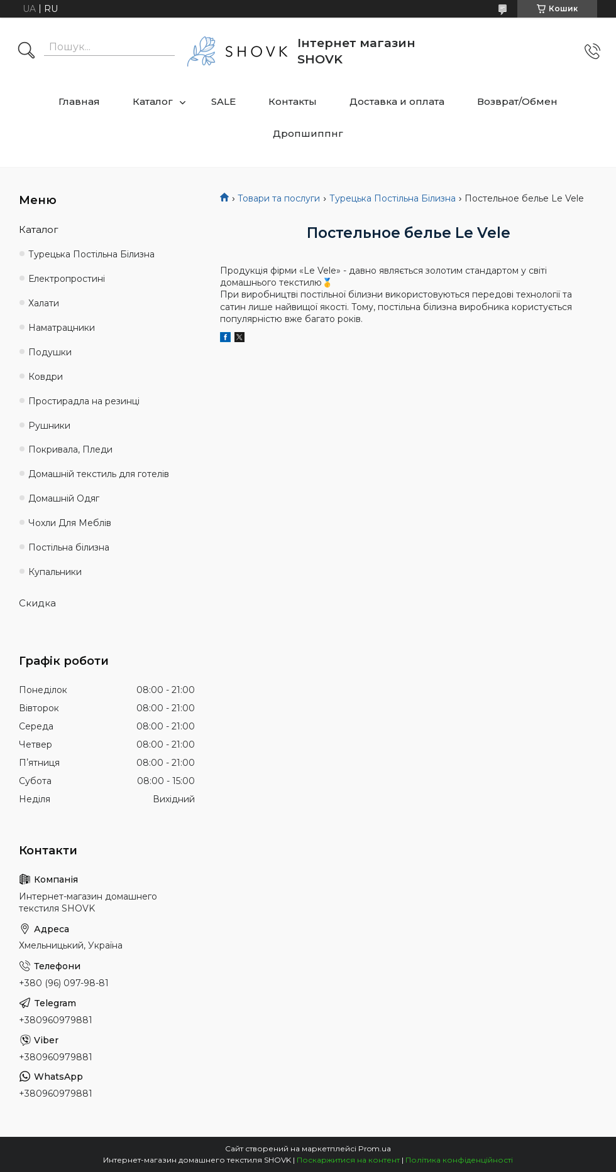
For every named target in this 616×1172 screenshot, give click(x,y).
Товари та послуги (279, 198)
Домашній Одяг (63, 498)
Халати (43, 303)
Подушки (50, 352)
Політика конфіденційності (459, 1159)
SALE (223, 101)
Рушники (49, 425)
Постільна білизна (68, 547)
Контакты (292, 101)
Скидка (37, 603)
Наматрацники (61, 327)
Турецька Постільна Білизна (392, 198)
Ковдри (45, 376)
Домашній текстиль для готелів (98, 474)
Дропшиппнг (308, 133)
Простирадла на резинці (84, 401)
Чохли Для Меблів (69, 523)
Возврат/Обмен (517, 101)
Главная (79, 101)
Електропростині (66, 278)
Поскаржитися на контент (348, 1159)
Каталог (153, 101)
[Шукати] (26, 51)
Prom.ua (374, 1148)
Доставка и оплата (396, 101)
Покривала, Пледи (70, 449)
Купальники (55, 572)
